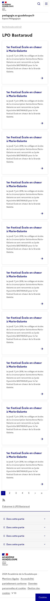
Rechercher (38, 3)
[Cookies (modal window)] (42, 597)
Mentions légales (10, 578)
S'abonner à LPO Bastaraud (16, 506)
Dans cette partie (15, 518)
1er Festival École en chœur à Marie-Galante (24, 49)
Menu (46, 3)
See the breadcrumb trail (11, 27)
